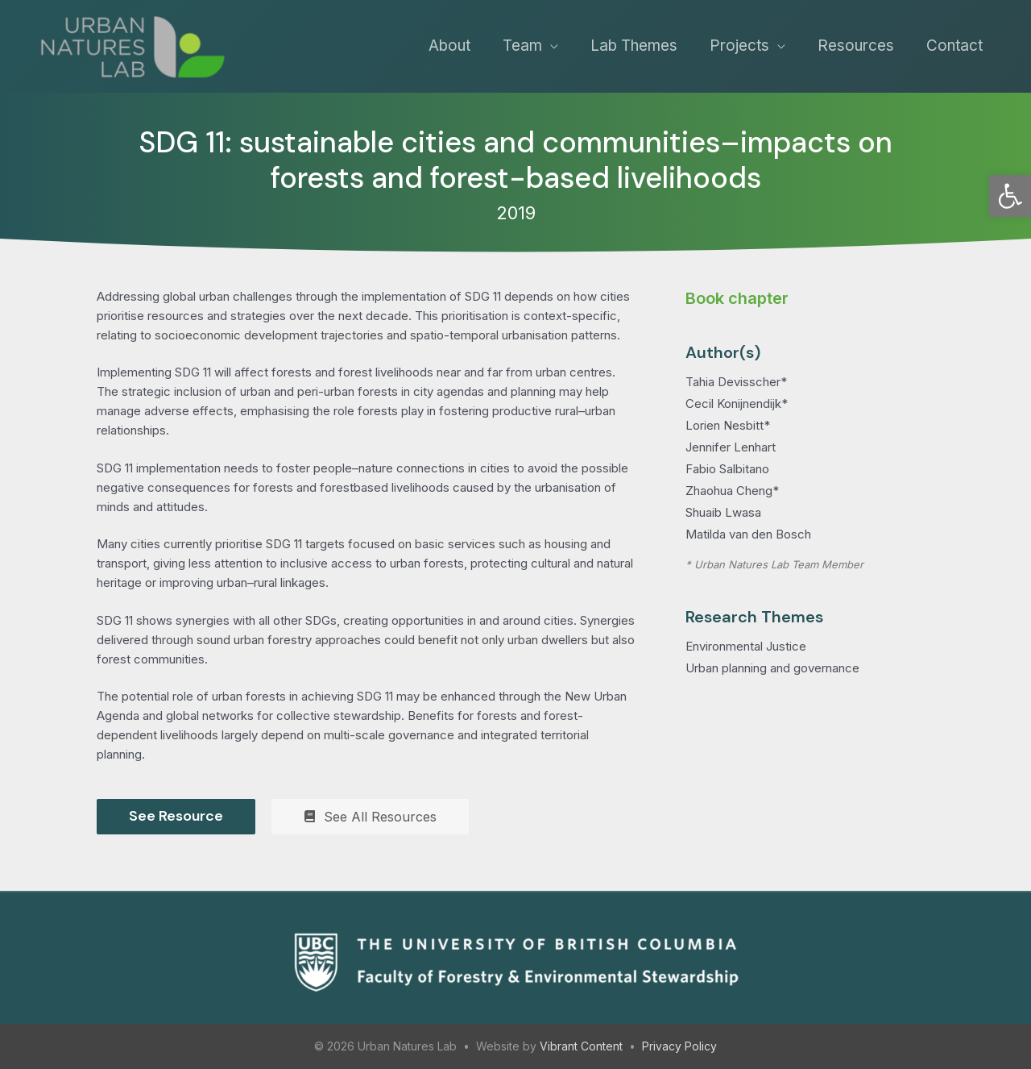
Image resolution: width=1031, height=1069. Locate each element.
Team (522, 45)
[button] (1010, 196)
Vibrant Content (581, 1046)
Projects (739, 45)
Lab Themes (633, 45)
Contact (954, 45)
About (449, 45)
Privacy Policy (679, 1046)
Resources (856, 45)
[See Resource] (176, 816)
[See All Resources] (370, 816)
